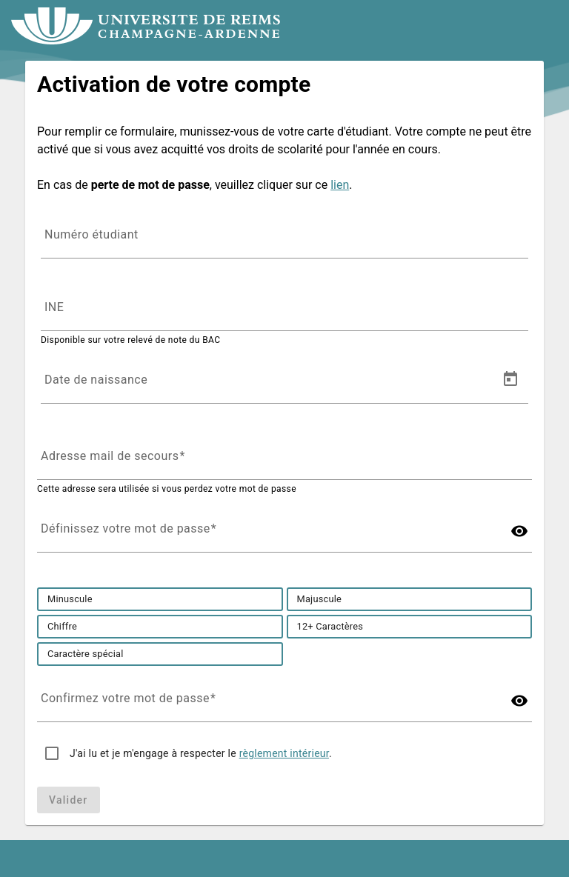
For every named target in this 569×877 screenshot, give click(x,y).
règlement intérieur (284, 753)
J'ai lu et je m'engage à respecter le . (201, 753)
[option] (70, 599)
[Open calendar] (510, 379)
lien (339, 185)
